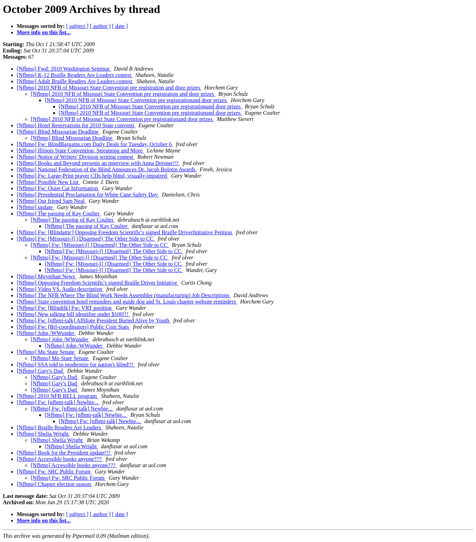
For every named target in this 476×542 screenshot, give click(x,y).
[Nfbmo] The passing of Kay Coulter (59, 213)
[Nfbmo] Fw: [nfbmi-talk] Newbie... (58, 402)
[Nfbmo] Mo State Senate (46, 352)
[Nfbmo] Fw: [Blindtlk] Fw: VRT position (65, 308)
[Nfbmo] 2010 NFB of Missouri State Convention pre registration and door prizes (109, 88)
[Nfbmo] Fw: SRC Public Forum (54, 472)
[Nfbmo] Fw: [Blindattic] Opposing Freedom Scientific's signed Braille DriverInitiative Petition (125, 232)
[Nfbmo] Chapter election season (54, 484)
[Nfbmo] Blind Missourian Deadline (58, 132)
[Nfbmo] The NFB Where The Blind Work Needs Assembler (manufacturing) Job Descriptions (124, 295)
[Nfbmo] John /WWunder (46, 333)
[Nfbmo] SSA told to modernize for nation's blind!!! (76, 365)
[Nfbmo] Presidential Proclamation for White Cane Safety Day (88, 195)
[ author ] (100, 26)
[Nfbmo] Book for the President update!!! (64, 453)
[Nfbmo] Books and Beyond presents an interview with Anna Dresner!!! (98, 163)
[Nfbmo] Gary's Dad (40, 371)
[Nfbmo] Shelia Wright (43, 434)
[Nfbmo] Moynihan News (46, 276)
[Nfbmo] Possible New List (48, 182)
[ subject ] (77, 26)
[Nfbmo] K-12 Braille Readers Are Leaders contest (75, 75)
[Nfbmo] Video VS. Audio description (60, 289)
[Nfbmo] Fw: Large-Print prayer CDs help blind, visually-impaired (92, 176)
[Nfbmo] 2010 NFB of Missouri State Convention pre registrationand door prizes (136, 100)
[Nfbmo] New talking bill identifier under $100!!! (73, 314)
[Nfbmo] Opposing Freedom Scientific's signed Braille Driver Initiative (97, 283)
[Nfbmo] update (35, 207)
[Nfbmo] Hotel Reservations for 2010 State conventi (76, 125)
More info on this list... (44, 32)
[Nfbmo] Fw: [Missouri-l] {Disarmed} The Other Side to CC (86, 239)
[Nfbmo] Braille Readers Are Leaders (59, 427)
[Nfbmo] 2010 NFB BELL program (57, 396)
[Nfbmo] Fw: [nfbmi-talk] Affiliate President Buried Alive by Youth (94, 320)
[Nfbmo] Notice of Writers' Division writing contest (76, 157)
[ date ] (120, 26)
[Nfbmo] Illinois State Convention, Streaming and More (80, 151)
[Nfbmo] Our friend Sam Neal (51, 201)
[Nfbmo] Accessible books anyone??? (60, 459)
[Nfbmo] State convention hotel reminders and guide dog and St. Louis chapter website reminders (127, 302)
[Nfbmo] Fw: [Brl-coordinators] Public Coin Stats (73, 327)
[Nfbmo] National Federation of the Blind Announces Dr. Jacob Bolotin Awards (107, 169)
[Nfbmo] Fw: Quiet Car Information (58, 188)
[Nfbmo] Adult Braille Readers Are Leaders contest (75, 81)
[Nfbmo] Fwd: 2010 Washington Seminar (64, 69)
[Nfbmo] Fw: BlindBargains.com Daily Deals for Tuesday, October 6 (95, 144)
